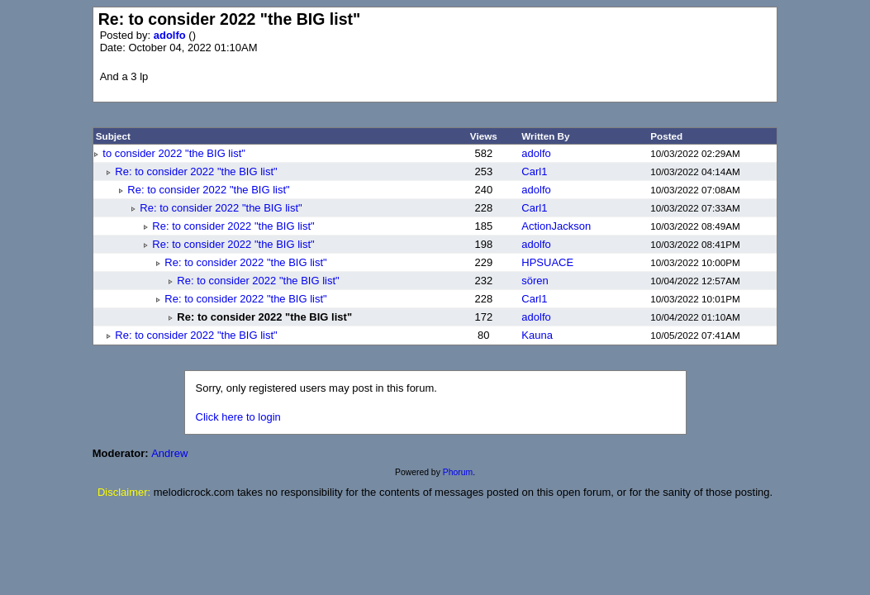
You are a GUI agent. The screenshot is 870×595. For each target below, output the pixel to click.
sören (535, 280)
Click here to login (238, 417)
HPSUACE (547, 262)
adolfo (171, 35)
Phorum (458, 472)
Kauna (537, 335)
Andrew (169, 453)
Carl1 (534, 171)
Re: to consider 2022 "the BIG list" (196, 171)
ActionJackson (556, 226)
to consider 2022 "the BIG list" (173, 153)
